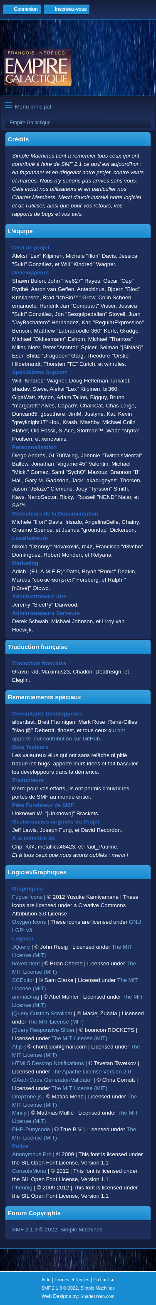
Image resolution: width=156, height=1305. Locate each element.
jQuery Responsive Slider (43, 1030)
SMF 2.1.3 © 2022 (34, 1229)
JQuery (21, 947)
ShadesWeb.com (97, 1296)
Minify (19, 1113)
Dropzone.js (27, 1096)
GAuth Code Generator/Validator (52, 1080)
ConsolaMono (29, 1171)
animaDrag (25, 997)
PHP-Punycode (31, 1129)
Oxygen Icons (29, 922)
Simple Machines (81, 1229)
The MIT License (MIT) (56, 1022)
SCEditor (23, 980)
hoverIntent (26, 963)
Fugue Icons (27, 897)
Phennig (22, 1187)
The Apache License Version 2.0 (91, 1071)
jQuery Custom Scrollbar (42, 1013)
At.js (17, 1047)
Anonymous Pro (32, 1154)
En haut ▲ (104, 1279)
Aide (46, 1279)
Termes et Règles (71, 1279)
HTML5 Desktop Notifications (48, 1063)
